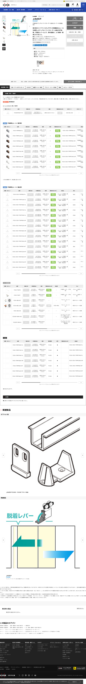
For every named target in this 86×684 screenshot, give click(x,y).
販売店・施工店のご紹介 (67, 650)
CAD (74, 18)
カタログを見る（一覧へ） (43, 645)
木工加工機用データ (29, 647)
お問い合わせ (75, 40)
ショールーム (52, 645)
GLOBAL (13, 669)
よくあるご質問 (66, 645)
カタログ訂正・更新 (42, 650)
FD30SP (8, 577)
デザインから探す (3, 652)
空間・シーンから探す (4, 650)
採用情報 (8, 669)
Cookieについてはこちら (25, 682)
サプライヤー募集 (66, 658)
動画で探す (2, 657)
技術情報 (64, 654)
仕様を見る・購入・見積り (75, 32)
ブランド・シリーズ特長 (50, 87)
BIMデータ (27, 652)
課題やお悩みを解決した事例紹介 (18, 647)
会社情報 (2, 669)
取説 (75, 28)
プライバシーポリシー (38, 596)
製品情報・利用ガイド (27, 667)
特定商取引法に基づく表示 (39, 667)
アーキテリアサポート (67, 649)
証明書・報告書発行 (67, 652)
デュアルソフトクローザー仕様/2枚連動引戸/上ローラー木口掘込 (17, 578)
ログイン (77, 647)
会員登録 (77, 645)
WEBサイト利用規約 (27, 596)
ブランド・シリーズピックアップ (5, 655)
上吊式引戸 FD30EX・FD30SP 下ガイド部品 (17, 492)
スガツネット (10, 5)
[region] (43, 112)
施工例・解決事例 (16, 645)
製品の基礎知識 (3, 661)
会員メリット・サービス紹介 (80, 649)
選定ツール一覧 (28, 645)
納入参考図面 (27, 650)
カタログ (74, 23)
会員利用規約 (77, 652)
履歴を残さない (80, 608)
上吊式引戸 (9, 576)
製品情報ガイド (47, 596)
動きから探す (2, 649)
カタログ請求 (40, 647)
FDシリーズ (41, 16)
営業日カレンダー (66, 656)
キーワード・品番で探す (5, 645)
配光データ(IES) (28, 649)
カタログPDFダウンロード (43, 649)
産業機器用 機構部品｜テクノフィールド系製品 (73, 1)
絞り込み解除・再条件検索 (74, 81)
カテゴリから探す (3, 647)
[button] (29, 26)
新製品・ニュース (3, 659)
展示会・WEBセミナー (54, 647)
